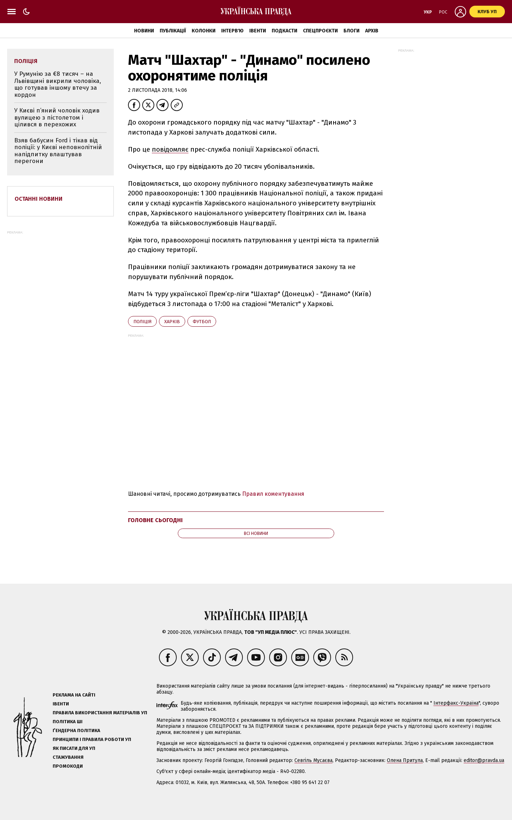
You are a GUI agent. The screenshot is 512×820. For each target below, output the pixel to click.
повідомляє (170, 149)
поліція (142, 321)
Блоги (351, 31)
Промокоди (68, 766)
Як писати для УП (74, 748)
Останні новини (39, 198)
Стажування (68, 757)
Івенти (257, 31)
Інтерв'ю (232, 31)
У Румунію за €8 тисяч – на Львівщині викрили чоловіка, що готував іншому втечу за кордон (57, 84)
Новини (144, 31)
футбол (202, 321)
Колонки (203, 31)
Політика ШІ (67, 721)
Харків (172, 321)
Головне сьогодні (155, 520)
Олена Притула (405, 760)
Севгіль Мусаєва (313, 760)
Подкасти (284, 31)
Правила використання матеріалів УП (100, 712)
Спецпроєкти (320, 31)
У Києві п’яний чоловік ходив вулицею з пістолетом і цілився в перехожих (57, 117)
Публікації (173, 31)
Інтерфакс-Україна (456, 703)
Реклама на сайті (74, 695)
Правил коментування (273, 493)
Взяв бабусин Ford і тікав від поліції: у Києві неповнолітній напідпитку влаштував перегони (58, 151)
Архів (371, 31)
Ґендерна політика (76, 730)
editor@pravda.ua (484, 760)
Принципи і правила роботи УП (92, 739)
